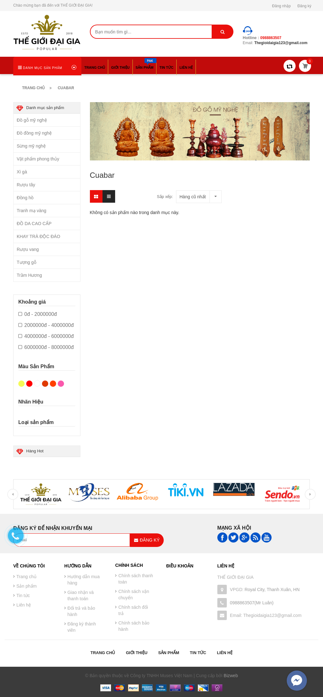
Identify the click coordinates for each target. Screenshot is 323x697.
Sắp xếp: (165, 196)
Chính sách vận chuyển (133, 594)
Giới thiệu (136, 652)
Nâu (45, 383)
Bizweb (231, 675)
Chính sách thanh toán (135, 578)
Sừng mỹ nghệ (31, 145)
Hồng (61, 383)
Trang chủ (103, 652)
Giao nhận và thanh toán (81, 595)
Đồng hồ (25, 197)
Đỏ (29, 383)
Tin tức (23, 595)
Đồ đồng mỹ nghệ (34, 133)
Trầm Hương (29, 275)
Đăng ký (304, 6)
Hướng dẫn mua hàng (84, 579)
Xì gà (22, 171)
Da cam (53, 383)
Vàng (21, 383)
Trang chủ (26, 576)
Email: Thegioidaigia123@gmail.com (266, 615)
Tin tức (198, 652)
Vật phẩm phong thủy (38, 158)
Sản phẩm (26, 586)
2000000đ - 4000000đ (46, 325)
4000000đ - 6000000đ (46, 336)
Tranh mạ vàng (31, 210)
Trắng (37, 383)
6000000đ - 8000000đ (46, 347)
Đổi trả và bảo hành (81, 611)
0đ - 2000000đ (37, 314)
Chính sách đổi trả (133, 610)
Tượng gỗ (26, 262)
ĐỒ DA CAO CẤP (34, 223)
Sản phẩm (168, 652)
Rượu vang (28, 249)
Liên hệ (23, 604)
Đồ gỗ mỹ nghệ (32, 120)
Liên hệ (225, 652)
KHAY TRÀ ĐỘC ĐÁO (38, 236)
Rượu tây (26, 184)
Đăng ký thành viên (82, 627)
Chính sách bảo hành (133, 626)
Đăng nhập (281, 6)
